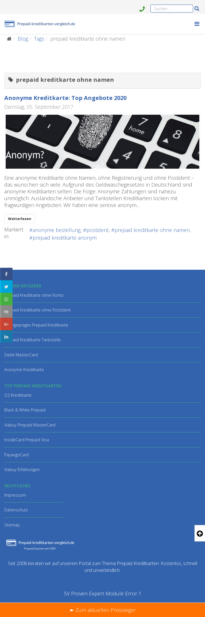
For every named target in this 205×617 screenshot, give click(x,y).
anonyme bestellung (56, 230)
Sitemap (12, 525)
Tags (39, 38)
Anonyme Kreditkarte (24, 369)
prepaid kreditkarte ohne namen (152, 230)
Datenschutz (16, 510)
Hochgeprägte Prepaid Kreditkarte (36, 325)
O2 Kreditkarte (18, 395)
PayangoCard (16, 454)
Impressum (15, 495)
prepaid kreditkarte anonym (65, 237)
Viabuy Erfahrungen (22, 469)
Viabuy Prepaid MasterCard (29, 425)
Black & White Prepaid (24, 410)
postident (97, 230)
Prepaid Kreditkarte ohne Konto (34, 295)
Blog (23, 38)
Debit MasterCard (21, 354)
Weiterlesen (19, 218)
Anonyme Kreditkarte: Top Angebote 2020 (65, 98)
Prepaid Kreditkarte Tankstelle (32, 339)
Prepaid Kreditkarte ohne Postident (37, 310)
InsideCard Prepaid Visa (26, 439)
